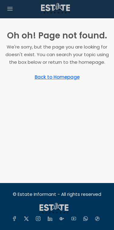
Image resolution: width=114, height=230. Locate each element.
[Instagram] (39, 219)
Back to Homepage (57, 77)
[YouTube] (74, 219)
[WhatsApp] (86, 219)
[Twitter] (27, 219)
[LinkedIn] (51, 219)
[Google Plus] (63, 219)
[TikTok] (98, 219)
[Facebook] (15, 219)
